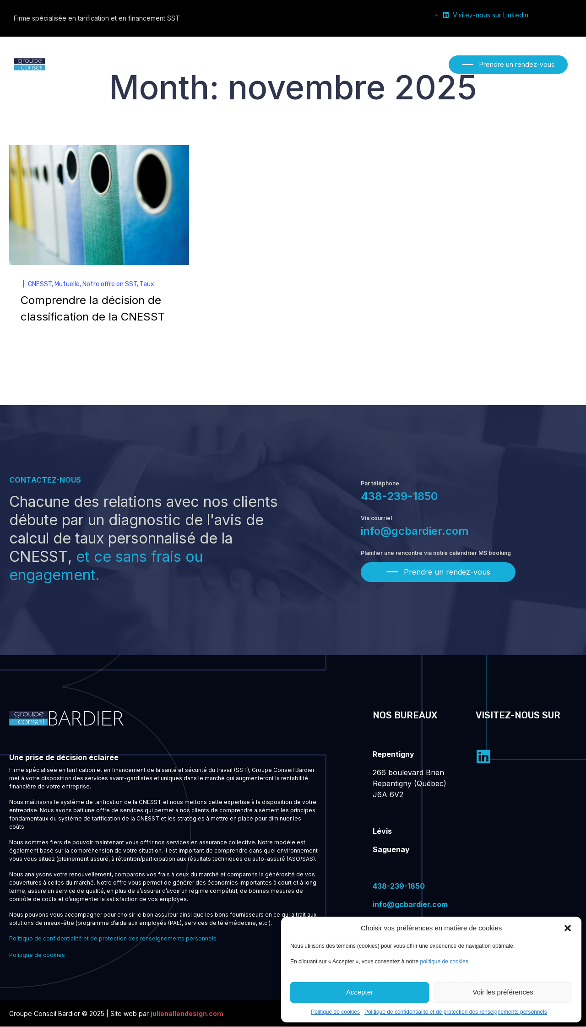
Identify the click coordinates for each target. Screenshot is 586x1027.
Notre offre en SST (109, 285)
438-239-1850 (399, 497)
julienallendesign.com (187, 1014)
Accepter (359, 992)
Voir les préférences (502, 992)
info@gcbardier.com (415, 531)
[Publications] (316, 64)
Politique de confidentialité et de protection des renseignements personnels (455, 1012)
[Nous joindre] (369, 64)
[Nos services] (209, 64)
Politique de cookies (335, 1012)
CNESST (40, 285)
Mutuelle (67, 285)
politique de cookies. (445, 961)
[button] (567, 928)
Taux (147, 285)
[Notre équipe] (263, 64)
